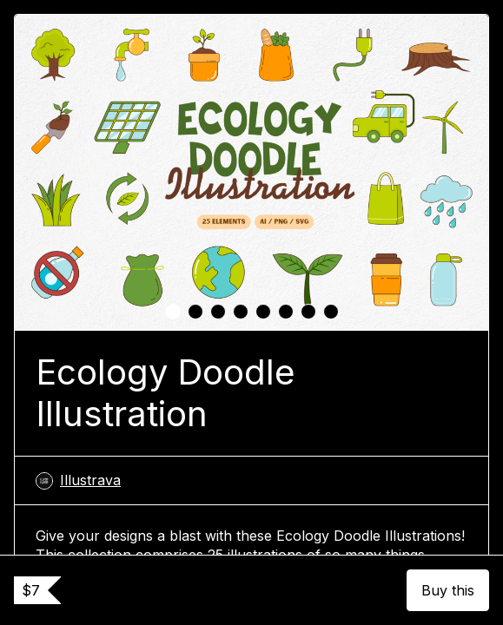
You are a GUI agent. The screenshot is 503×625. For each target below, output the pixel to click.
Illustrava (78, 480)
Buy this (447, 590)
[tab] (173, 311)
